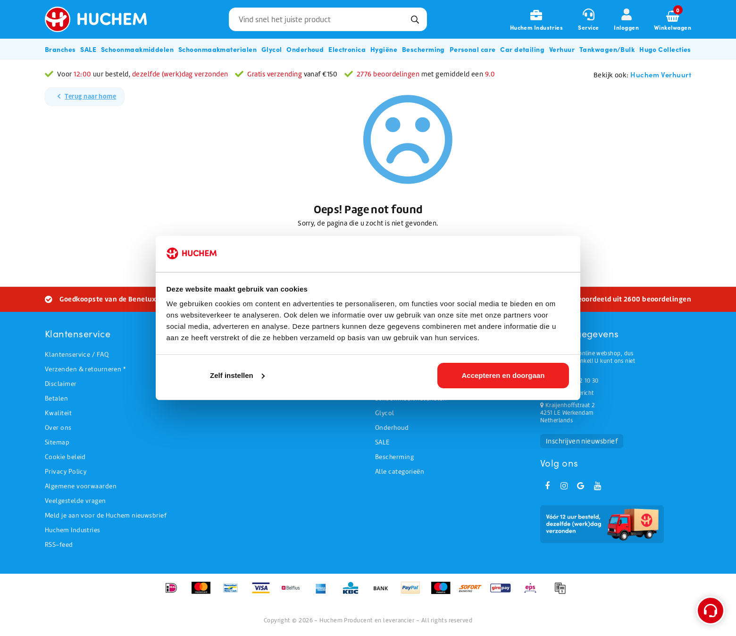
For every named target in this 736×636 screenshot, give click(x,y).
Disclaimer (61, 384)
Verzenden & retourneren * (85, 369)
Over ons (58, 428)
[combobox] (328, 19)
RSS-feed (59, 545)
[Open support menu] (710, 610)
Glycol (384, 413)
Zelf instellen (237, 375)
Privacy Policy (65, 472)
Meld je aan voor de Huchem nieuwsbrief (106, 515)
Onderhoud (392, 428)
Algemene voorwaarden (81, 486)
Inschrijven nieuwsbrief (582, 441)
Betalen (56, 398)
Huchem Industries (72, 530)
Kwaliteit (58, 413)
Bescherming (394, 457)
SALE (382, 442)
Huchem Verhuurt (660, 74)
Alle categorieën (399, 472)
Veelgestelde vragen (75, 501)
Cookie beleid (65, 457)
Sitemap (57, 442)
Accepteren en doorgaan (502, 375)
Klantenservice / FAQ (77, 355)
